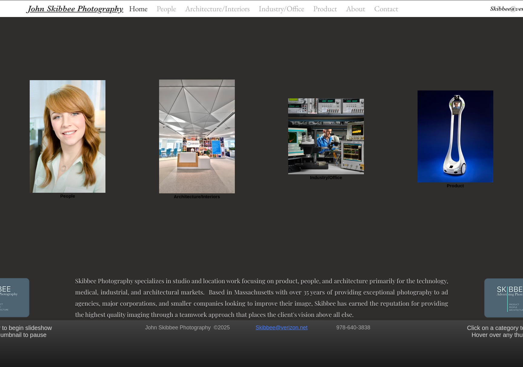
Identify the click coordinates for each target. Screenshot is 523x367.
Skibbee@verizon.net (281, 328)
